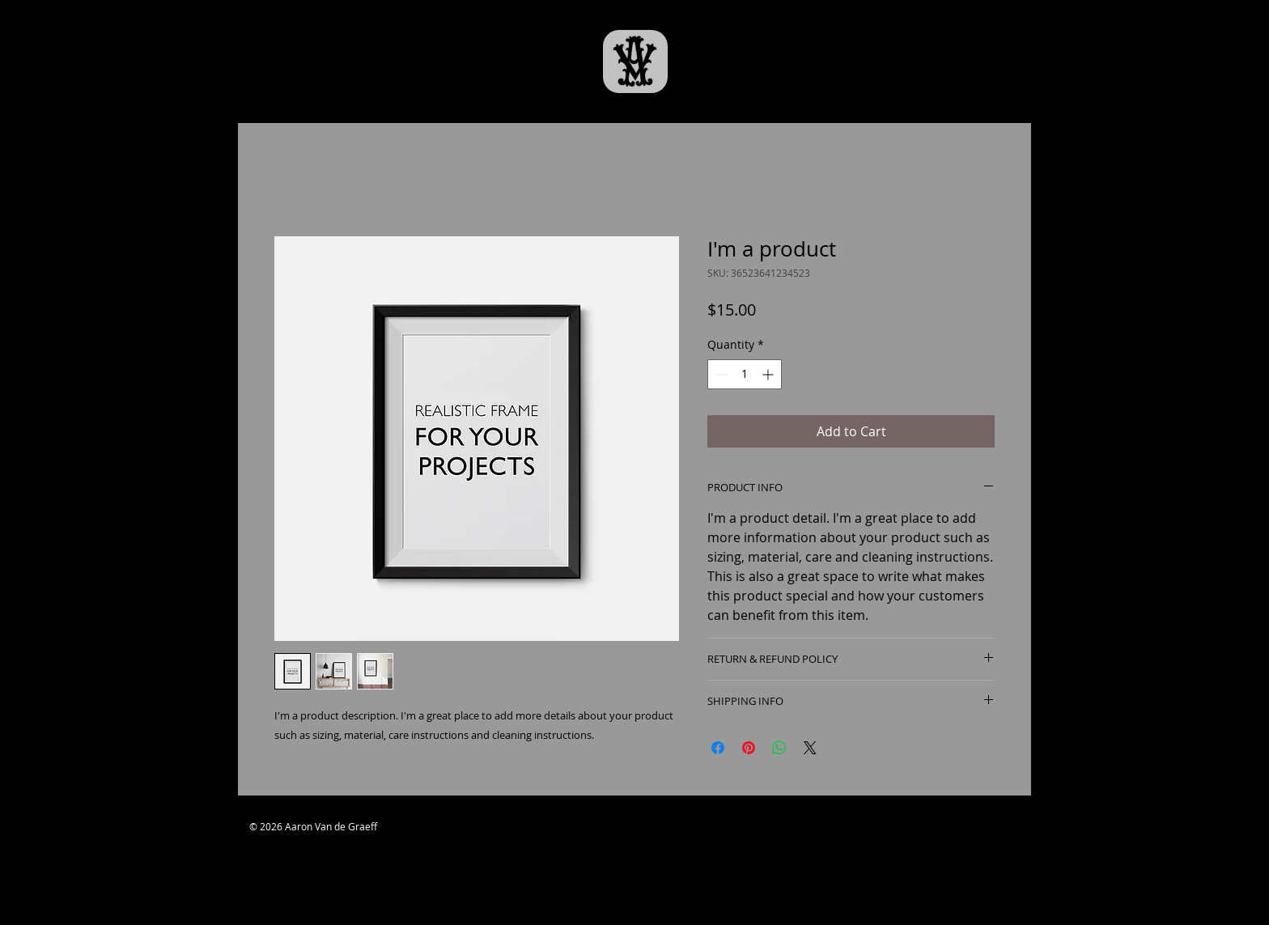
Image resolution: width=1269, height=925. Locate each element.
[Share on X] (810, 747)
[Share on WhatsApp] (779, 747)
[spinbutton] (744, 374)
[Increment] (769, 374)
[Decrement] (720, 374)
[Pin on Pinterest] (748, 747)
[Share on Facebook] (718, 747)
